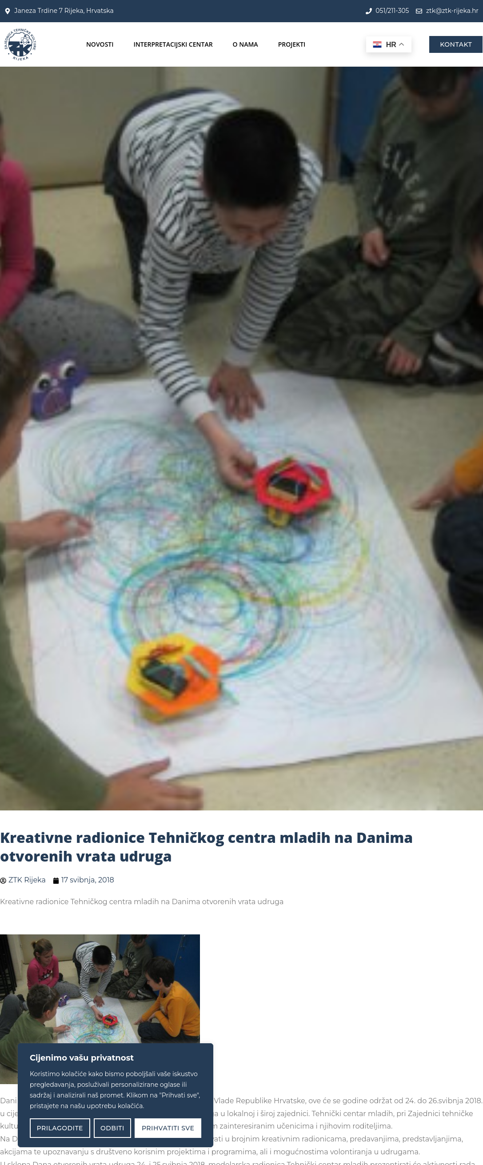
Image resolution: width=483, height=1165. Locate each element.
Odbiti (112, 1128)
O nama (245, 44)
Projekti (292, 44)
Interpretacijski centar (173, 44)
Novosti (100, 44)
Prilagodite (60, 1128)
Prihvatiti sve (168, 1128)
